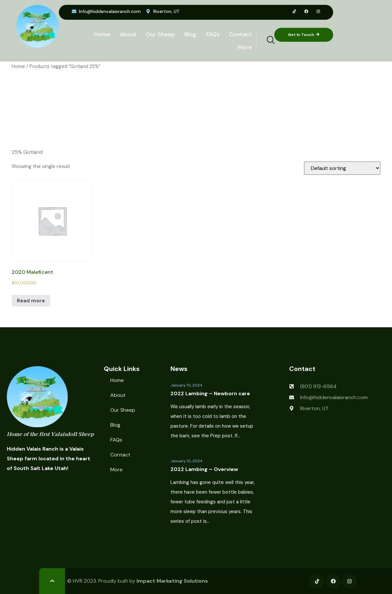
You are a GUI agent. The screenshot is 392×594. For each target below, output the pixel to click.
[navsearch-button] (266, 40)
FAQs (212, 34)
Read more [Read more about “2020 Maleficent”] (31, 300)
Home (101, 34)
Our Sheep (159, 34)
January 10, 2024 (186, 385)
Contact (240, 34)
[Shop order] (342, 168)
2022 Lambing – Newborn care (210, 393)
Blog (190, 34)
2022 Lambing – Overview (204, 469)
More (244, 47)
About (126, 34)
